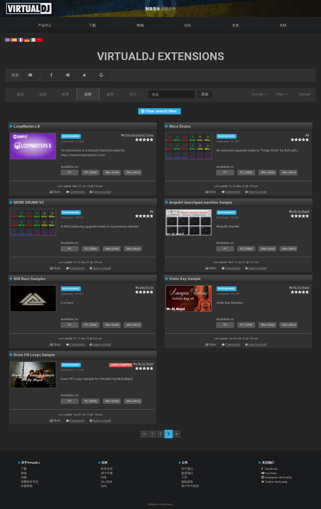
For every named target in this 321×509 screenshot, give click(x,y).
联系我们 (187, 473)
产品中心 (45, 25)
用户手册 (107, 473)
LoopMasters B (27, 126)
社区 (187, 25)
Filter (281, 94)
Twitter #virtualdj (274, 481)
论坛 (104, 486)
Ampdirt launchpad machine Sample (200, 202)
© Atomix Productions (160, 504)
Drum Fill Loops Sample (34, 355)
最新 (20, 94)
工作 (184, 477)
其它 (133, 94)
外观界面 (27, 486)
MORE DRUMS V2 (29, 202)
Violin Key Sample (185, 279)
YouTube (268, 473)
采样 (88, 94)
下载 (92, 25)
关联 (283, 25)
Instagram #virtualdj (276, 477)
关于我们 (187, 468)
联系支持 (107, 468)
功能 (24, 477)
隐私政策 (187, 481)
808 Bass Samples (30, 279)
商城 (140, 25)
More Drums (180, 126)
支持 (235, 25)
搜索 (205, 94)
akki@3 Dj (146, 287)
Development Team (139, 135)
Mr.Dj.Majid (301, 211)
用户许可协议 (190, 486)
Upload (304, 94)
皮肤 (43, 94)
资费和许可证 (29, 481)
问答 (104, 477)
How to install (102, 192)
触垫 (110, 94)
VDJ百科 (106, 481)
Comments (77, 192)
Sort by (259, 94)
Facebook (269, 468)
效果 (65, 94)
